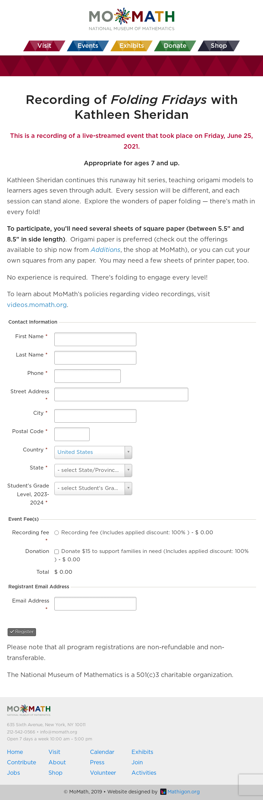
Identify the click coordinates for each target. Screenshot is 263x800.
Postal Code (29, 431)
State (38, 468)
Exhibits (142, 752)
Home (15, 752)
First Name (31, 336)
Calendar (102, 752)
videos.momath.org (37, 305)
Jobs (13, 773)
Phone (37, 373)
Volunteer (103, 773)
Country (35, 449)
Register (22, 632)
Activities (144, 773)
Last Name (31, 355)
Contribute (21, 762)
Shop (55, 773)
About (57, 762)
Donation (37, 551)
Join (137, 762)
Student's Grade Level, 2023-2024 (28, 494)
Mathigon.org (180, 792)
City (40, 413)
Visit (54, 752)
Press (97, 762)
